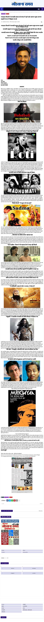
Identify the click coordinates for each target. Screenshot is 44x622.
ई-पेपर (24, 608)
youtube (33, 573)
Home (2, 12)
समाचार (3, 608)
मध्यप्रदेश (24, 604)
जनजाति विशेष (3, 13)
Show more (40, 510)
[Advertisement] (22, 587)
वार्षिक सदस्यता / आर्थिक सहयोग (27, 609)
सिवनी (3, 606)
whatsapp (34, 568)
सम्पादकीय (3, 609)
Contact (3, 552)
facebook (12, 568)
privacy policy (25, 552)
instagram (12, 573)
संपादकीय (5, 12)
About (24, 550)
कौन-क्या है (3, 611)
